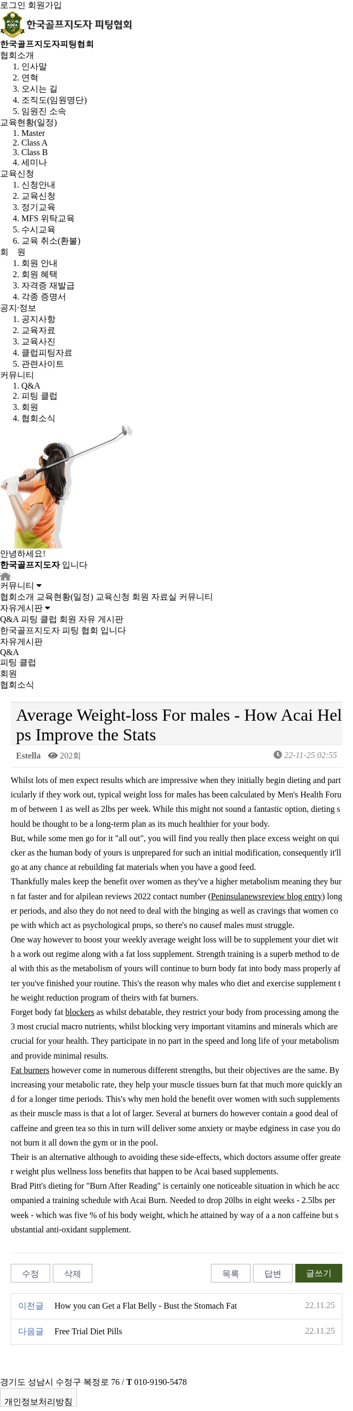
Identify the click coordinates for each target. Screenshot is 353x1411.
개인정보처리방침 (38, 1401)
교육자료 (38, 330)
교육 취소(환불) (51, 240)
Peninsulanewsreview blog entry (266, 896)
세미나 (34, 162)
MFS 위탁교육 (48, 218)
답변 (272, 1273)
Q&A (31, 385)
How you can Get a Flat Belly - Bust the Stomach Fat (145, 1305)
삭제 (72, 1273)
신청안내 (38, 184)
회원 (29, 407)
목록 (230, 1273)
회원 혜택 (39, 274)
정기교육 (38, 207)
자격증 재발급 (48, 285)
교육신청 (17, 173)
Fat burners (30, 1070)
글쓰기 (319, 1273)
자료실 (164, 596)
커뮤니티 (17, 375)
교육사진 (38, 341)
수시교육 (38, 229)
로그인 (13, 5)
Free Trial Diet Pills (88, 1331)
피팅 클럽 (39, 395)
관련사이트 (42, 363)
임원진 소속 (43, 111)
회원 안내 (39, 263)
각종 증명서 (43, 296)
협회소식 (38, 418)
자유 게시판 (101, 619)
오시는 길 (39, 88)
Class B (34, 152)
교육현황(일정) (28, 122)
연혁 (29, 77)
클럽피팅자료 (47, 352)
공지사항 (38, 319)
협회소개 (17, 55)
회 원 (13, 251)
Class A (34, 142)
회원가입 (45, 5)
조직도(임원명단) (54, 99)
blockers (79, 1012)
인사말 (34, 66)
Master (33, 133)
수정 (30, 1273)
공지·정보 (18, 307)
